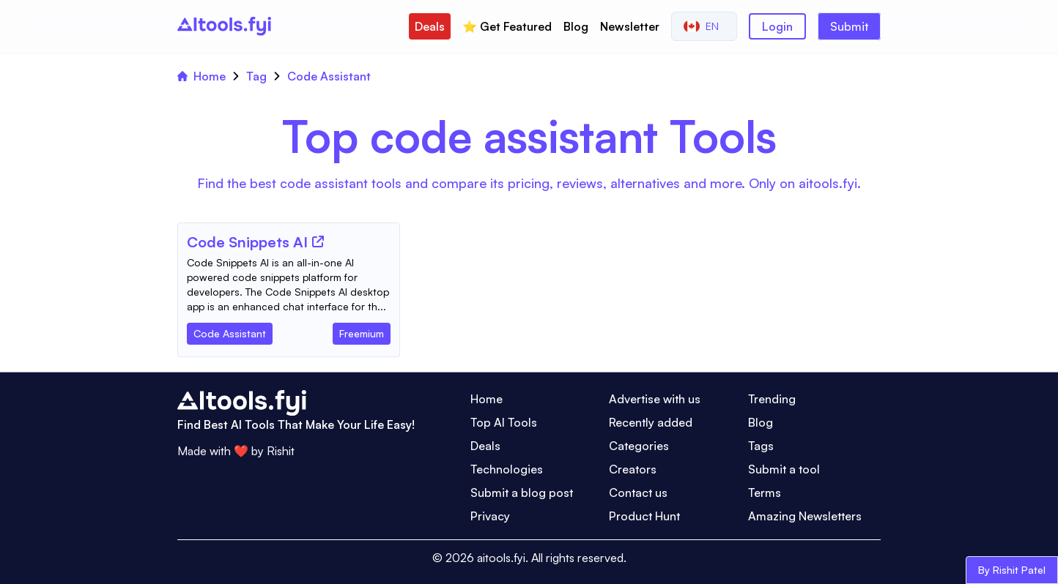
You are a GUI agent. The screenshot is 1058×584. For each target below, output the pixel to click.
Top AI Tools (503, 422)
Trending (772, 399)
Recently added (650, 422)
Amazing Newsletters (805, 516)
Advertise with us (654, 399)
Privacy (490, 516)
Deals (430, 26)
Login (777, 26)
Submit (849, 26)
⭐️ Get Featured (507, 26)
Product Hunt (644, 516)
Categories (639, 445)
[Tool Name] (247, 243)
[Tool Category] (230, 331)
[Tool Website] (318, 241)
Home (201, 76)
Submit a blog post (521, 492)
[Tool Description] (289, 284)
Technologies (506, 469)
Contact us (638, 492)
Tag (256, 76)
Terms (764, 492)
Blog (575, 26)
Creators (632, 469)
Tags (761, 445)
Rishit (281, 450)
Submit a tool (784, 469)
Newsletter (629, 26)
